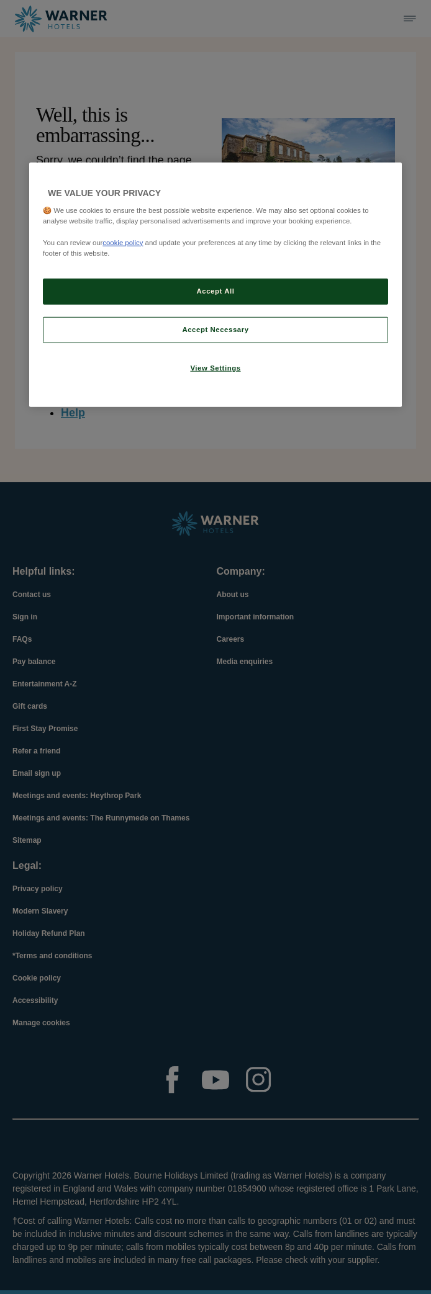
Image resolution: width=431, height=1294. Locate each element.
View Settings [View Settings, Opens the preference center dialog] (215, 367)
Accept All (216, 290)
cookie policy (122, 242)
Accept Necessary (215, 329)
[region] (215, 284)
